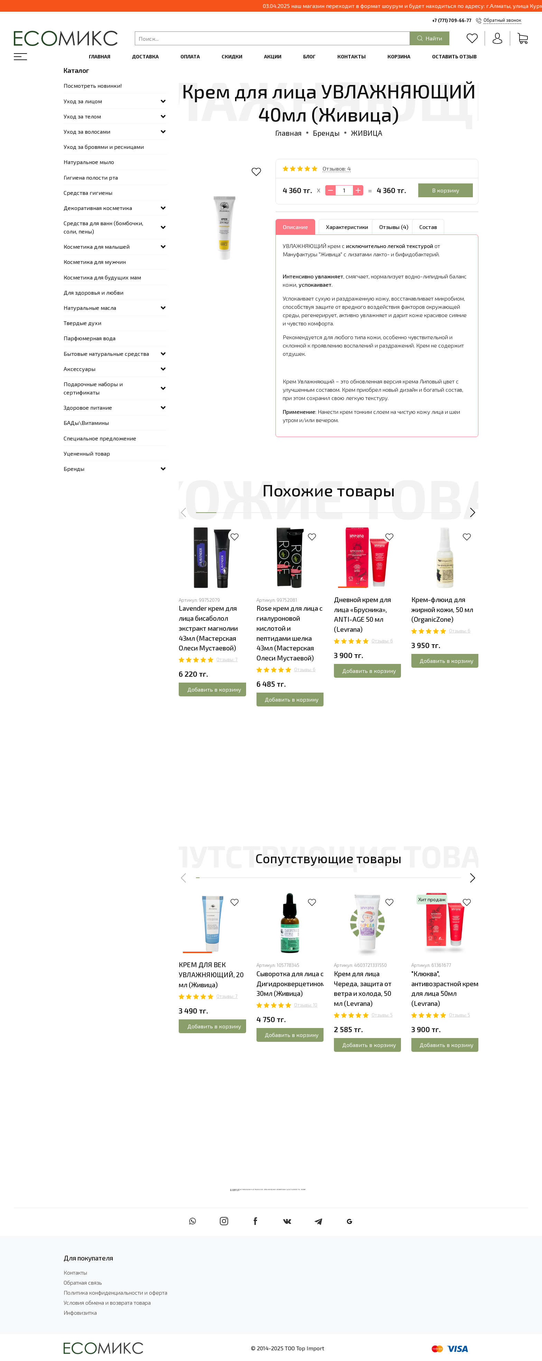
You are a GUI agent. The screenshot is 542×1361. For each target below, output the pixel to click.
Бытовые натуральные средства (106, 353)
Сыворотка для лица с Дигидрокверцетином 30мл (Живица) (291, 984)
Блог (309, 56)
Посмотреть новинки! (93, 85)
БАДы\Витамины (86, 422)
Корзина (398, 56)
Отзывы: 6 (305, 669)
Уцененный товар (87, 453)
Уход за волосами (87, 131)
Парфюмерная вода (89, 338)
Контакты (351, 56)
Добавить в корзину (214, 689)
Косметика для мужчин (95, 261)
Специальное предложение (100, 438)
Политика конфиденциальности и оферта (115, 1292)
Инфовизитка (80, 1312)
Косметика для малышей (97, 246)
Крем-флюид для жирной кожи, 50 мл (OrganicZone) (442, 610)
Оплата (190, 56)
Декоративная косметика (98, 207)
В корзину (445, 190)
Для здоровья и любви (93, 292)
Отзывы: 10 (305, 1005)
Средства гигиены (88, 192)
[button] (184, 512)
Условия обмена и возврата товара (107, 1302)
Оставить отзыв (454, 56)
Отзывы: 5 (382, 1015)
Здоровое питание (88, 407)
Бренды (326, 133)
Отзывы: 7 (226, 659)
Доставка (145, 56)
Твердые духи (82, 323)
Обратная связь (83, 1282)
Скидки (232, 56)
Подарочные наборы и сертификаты (93, 388)
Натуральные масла (90, 307)
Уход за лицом (83, 101)
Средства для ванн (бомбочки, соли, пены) (103, 227)
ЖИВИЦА (366, 133)
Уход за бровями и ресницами (104, 146)
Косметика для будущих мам (102, 277)
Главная (99, 56)
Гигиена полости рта (91, 177)
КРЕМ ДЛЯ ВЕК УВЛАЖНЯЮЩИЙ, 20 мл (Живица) (211, 975)
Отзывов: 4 (337, 168)
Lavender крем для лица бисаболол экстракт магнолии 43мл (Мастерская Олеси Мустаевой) (208, 628)
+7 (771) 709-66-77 (451, 20)
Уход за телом (82, 116)
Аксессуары (79, 368)
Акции (272, 56)
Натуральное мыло (89, 162)
